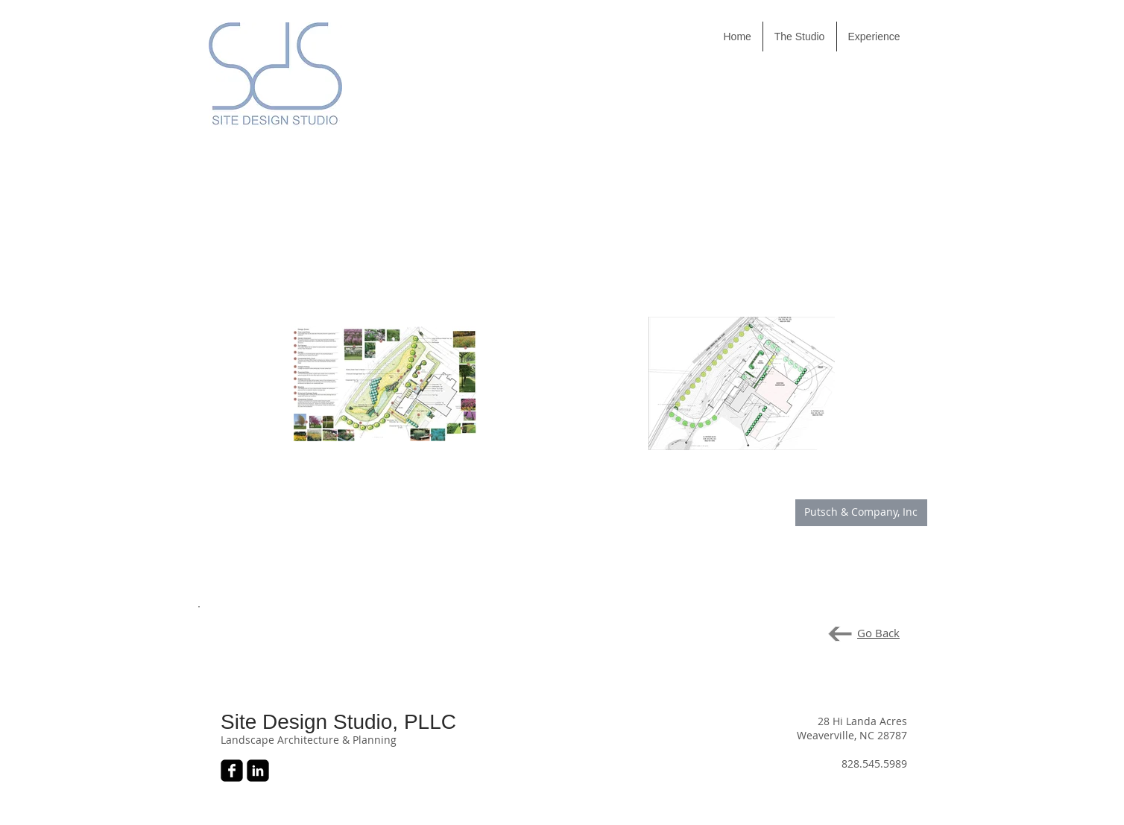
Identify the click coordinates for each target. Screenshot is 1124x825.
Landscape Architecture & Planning (309, 740)
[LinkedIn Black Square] (258, 770)
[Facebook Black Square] (232, 770)
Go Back (878, 632)
